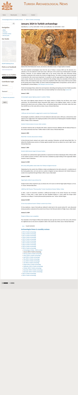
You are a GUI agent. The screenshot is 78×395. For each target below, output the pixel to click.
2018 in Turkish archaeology (29, 237)
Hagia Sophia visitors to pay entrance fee (31, 180)
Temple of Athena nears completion (30, 216)
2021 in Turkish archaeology (29, 243)
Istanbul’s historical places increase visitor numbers (33, 124)
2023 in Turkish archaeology (29, 246)
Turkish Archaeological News (46, 3)
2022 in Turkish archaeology (29, 244)
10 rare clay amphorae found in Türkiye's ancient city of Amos (36, 203)
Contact (33, 15)
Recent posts (14, 15)
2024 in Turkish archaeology (33, 19)
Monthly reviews (7, 33)
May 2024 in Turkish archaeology (31, 259)
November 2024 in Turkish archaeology (33, 270)
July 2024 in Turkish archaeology (31, 262)
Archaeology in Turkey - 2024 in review (32, 250)
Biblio (4, 30)
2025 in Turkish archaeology (29, 273)
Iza (28, 26)
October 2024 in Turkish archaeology (32, 268)
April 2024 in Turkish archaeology (31, 257)
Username (5, 85)
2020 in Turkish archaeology (29, 241)
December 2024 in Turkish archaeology (33, 271)
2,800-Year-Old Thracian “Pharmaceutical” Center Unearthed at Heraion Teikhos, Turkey (42, 189)
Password (5, 91)
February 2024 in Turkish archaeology (32, 253)
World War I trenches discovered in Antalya (31, 136)
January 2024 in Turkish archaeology (32, 252)
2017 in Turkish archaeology (29, 235)
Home (4, 15)
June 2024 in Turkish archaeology (31, 261)
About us (24, 15)
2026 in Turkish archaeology (29, 275)
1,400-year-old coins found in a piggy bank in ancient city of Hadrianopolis (39, 113)
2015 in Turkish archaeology (29, 232)
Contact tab (68, 89)
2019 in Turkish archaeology (29, 239)
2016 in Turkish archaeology (29, 233)
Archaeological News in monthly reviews (12, 19)
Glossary (5, 32)
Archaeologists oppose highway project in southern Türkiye (35, 97)
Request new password (8, 97)
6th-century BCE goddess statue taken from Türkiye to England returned (38, 165)
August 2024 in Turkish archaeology (32, 264)
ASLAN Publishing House (8, 63)
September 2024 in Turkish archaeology (33, 266)
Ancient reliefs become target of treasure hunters (33, 151)
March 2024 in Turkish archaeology (32, 255)
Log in (23, 226)
